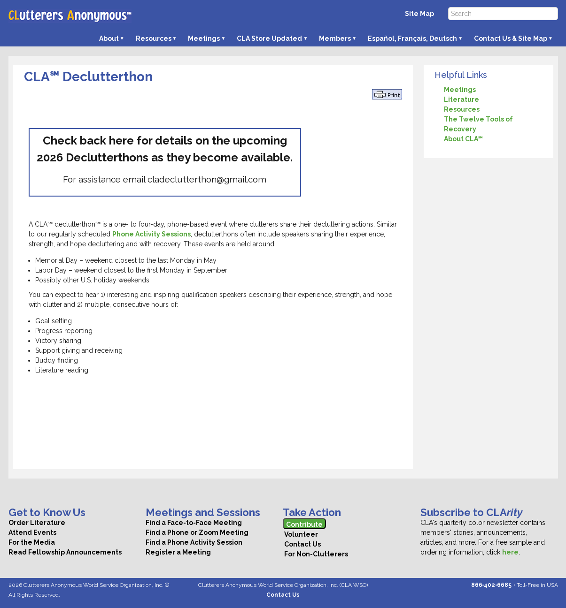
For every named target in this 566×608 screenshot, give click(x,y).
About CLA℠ (463, 139)
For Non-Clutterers (315, 554)
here (510, 552)
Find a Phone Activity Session (194, 542)
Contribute (304, 524)
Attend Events (32, 532)
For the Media (31, 542)
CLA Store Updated (269, 38)
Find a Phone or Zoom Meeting (197, 532)
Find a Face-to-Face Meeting (194, 522)
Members (335, 38)
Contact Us (302, 544)
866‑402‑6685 (491, 585)
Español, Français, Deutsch (412, 38)
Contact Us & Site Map (510, 38)
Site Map (419, 13)
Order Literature (36, 522)
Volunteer (300, 534)
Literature (461, 99)
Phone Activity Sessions (151, 234)
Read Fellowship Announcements (65, 552)
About (109, 38)
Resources (153, 38)
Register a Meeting (178, 552)
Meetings (204, 38)
